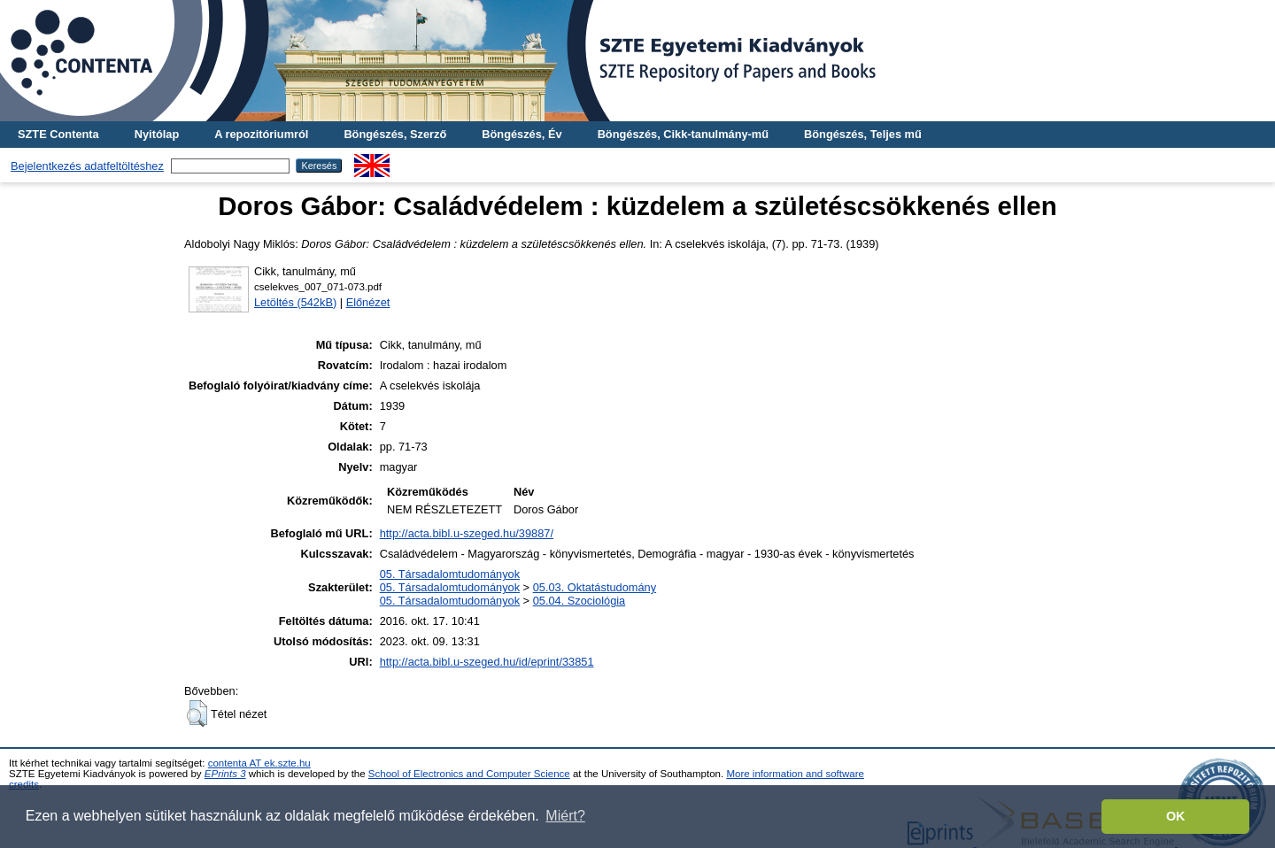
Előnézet (368, 302)
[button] (197, 713)
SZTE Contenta (58, 134)
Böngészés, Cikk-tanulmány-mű (683, 134)
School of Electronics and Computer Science (469, 773)
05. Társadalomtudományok (450, 574)
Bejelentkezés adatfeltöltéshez (87, 166)
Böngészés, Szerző (395, 134)
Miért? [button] (564, 815)
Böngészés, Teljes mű (863, 134)
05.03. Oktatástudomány (594, 587)
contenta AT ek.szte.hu (259, 763)
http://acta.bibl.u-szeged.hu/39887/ (466, 533)
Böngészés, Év (521, 134)
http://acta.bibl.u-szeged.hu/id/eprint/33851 (487, 661)
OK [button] (1176, 816)
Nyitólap (157, 134)
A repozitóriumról (261, 134)
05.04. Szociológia (579, 600)
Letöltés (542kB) (295, 302)
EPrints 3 (225, 773)
